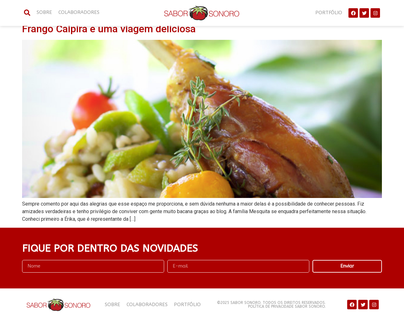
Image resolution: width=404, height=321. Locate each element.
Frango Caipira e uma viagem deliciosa (109, 29)
